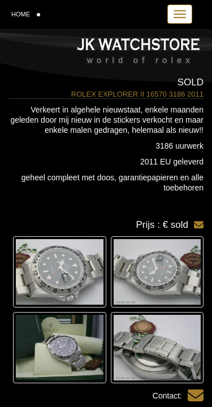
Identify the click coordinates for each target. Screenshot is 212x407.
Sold (191, 82)
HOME (25, 14)
